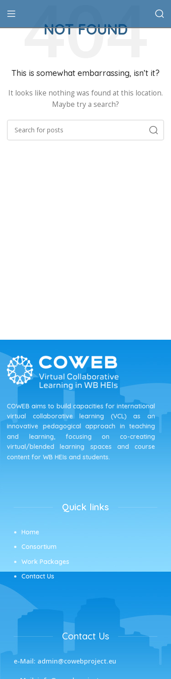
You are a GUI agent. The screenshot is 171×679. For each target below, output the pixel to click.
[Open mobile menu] (11, 14)
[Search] (159, 14)
